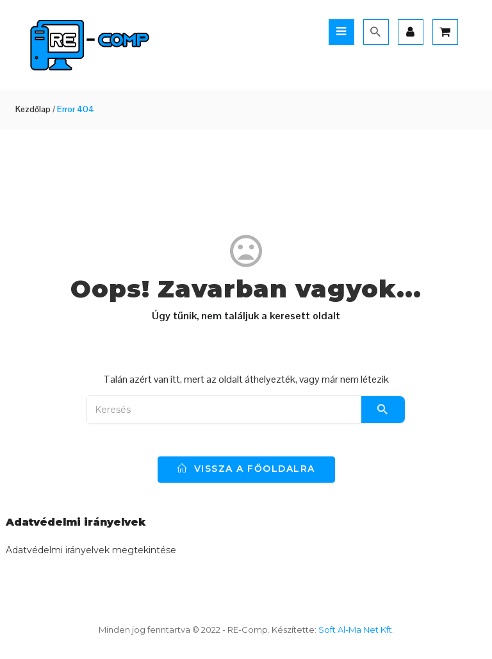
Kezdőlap (33, 109)
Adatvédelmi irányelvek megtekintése (91, 550)
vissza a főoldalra (246, 468)
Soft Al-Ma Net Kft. (356, 629)
